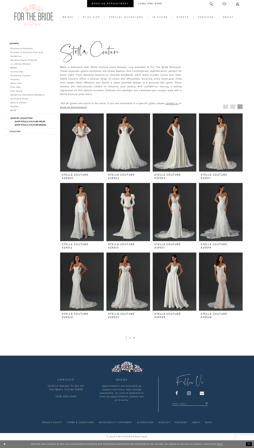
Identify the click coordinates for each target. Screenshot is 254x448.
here (219, 444)
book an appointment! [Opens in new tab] (73, 107)
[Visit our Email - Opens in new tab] (202, 393)
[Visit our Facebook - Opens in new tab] (176, 393)
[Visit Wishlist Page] (224, 4)
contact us (171, 103)
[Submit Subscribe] (206, 404)
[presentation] (82, 142)
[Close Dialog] (5, 444)
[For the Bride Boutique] (34, 15)
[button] (237, 4)
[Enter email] (190, 404)
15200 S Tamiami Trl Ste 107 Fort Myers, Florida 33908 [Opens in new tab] (66, 388)
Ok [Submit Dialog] (248, 444)
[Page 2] (130, 337)
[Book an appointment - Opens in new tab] (110, 3)
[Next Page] (135, 337)
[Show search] (211, 4)
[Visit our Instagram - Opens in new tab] (189, 393)
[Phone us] (150, 3)
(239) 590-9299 (66, 396)
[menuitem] (110, 3)
